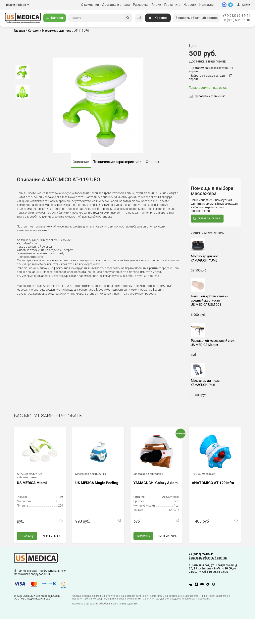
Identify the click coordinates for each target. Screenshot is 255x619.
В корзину (27, 536)
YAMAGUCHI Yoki (215, 383)
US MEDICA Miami (32, 483)
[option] (22, 72)
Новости (189, 5)
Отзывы (152, 162)
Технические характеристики (117, 162)
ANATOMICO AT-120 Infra (213, 483)
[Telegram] (230, 4)
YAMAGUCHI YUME (215, 258)
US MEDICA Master (215, 343)
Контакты (206, 5)
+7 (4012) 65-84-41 (236, 16)
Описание (81, 162)
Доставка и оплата (116, 5)
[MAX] (224, 4)
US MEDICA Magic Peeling (96, 483)
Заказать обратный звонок (197, 18)
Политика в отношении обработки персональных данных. (105, 603)
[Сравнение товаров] (139, 18)
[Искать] (128, 18)
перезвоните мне (206, 219)
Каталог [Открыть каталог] (55, 18)
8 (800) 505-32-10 (237, 20)
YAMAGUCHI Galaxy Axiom (155, 483)
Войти (243, 4)
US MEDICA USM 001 (215, 300)
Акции (156, 5)
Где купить (172, 5)
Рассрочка (140, 5)
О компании (90, 5)
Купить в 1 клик (51, 536)
